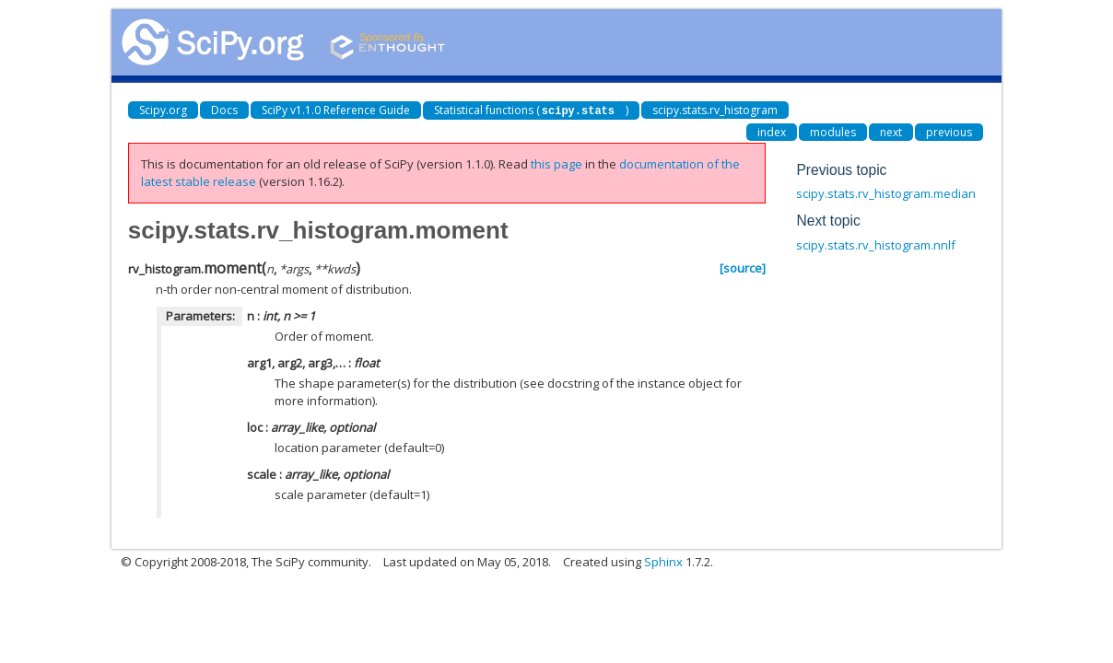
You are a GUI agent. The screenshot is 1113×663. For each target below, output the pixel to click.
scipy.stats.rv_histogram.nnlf (875, 244)
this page (556, 163)
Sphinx (663, 560)
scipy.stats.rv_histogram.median (886, 192)
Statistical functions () (531, 110)
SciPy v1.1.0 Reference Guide (336, 110)
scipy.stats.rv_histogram (715, 110)
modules (833, 131)
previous (949, 131)
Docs (224, 110)
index (771, 131)
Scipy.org (163, 110)
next (891, 131)
